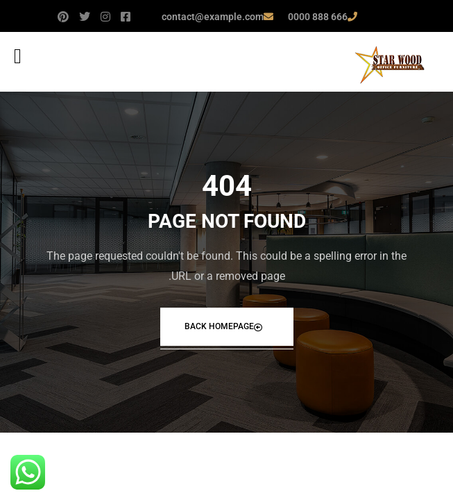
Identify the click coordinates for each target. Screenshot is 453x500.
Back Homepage (223, 327)
